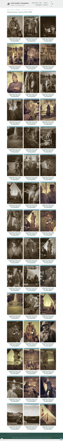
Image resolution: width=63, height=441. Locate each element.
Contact (45, 2)
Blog (40, 2)
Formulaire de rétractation (37, 439)
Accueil (8, 9)
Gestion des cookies (48, 439)
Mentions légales (14, 439)
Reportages (17, 9)
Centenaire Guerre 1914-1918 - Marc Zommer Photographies (15, 40)
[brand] (16, 4)
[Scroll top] (61, 439)
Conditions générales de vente (25, 439)
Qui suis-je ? (45, 4)
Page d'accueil (35, 2)
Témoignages (39, 4)
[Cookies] (2, 439)
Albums (12, 9)
